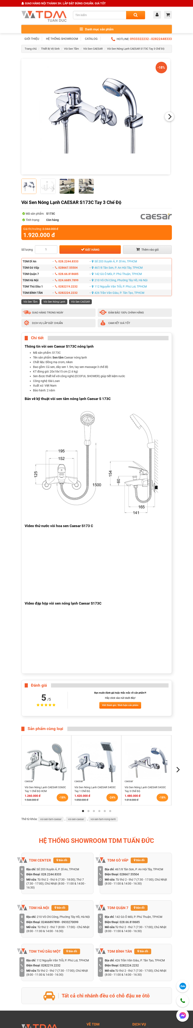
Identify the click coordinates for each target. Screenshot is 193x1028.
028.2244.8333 (66, 261)
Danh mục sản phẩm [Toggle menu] (97, 29)
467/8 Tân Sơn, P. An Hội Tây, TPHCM (117, 267)
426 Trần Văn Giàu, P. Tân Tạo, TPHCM (118, 292)
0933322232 (139, 39)
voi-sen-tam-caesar (50, 819)
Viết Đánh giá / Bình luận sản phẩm (120, 705)
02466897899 (50, 922)
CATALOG (91, 38)
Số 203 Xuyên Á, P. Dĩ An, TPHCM (114, 261)
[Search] (135, 15)
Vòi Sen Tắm (71, 48)
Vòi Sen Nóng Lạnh (54, 301)
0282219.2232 (66, 286)
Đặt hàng (90, 249)
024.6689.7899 (66, 280)
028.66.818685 (66, 274)
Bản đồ (61, 860)
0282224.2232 (66, 292)
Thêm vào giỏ (147, 249)
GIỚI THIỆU (31, 38)
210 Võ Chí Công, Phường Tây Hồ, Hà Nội (119, 280)
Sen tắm (58, 357)
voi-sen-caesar (76, 819)
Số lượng (27, 249)
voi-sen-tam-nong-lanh (103, 819)
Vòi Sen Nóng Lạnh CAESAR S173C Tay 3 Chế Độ (135, 48)
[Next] (169, 116)
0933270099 (70, 922)
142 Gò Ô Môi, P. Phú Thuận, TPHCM (117, 274)
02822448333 (161, 39)
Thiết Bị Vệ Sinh (50, 48)
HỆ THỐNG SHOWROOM (62, 38)
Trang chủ (31, 48)
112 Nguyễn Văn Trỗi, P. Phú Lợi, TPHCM (119, 286)
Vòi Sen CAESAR (93, 48)
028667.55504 (66, 267)
